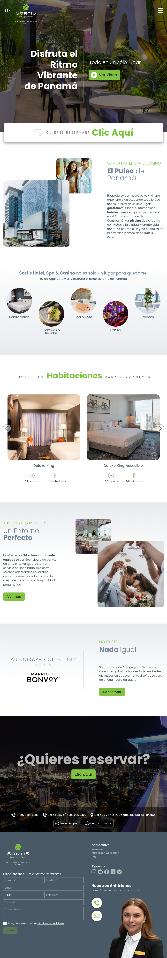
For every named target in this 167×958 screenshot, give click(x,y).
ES (6, 10)
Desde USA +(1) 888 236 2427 (67, 815)
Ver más (14, 596)
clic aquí (83, 774)
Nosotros (97, 849)
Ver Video (108, 74)
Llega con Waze (100, 823)
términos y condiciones (51, 923)
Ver (44, 427)
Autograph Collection (105, 853)
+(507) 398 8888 (27, 815)
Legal (94, 856)
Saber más (112, 692)
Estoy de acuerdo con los (36, 923)
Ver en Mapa (68, 823)
